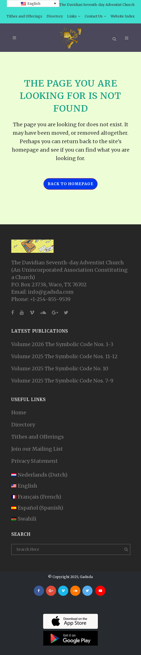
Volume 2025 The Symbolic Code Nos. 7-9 (62, 380)
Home (18, 412)
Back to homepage (70, 184)
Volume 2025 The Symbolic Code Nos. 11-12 (64, 356)
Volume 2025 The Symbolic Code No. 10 (59, 368)
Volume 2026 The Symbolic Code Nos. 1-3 (62, 344)
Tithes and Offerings (24, 16)
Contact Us (94, 16)
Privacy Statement (34, 461)
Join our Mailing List (37, 449)
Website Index (123, 16)
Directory (55, 16)
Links (72, 16)
